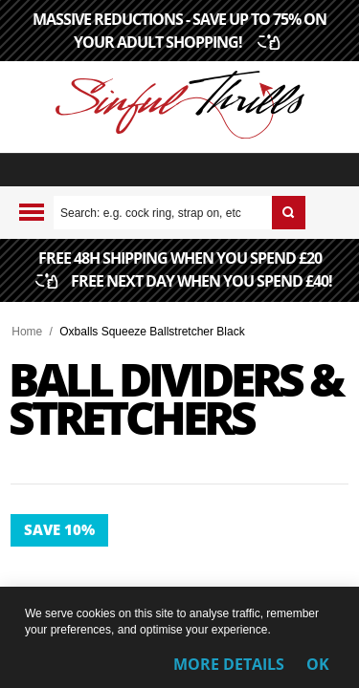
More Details (228, 664)
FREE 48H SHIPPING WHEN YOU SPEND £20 (185, 270)
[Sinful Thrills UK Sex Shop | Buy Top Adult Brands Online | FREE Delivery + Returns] (179, 107)
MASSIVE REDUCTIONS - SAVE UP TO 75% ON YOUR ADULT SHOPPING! (179, 31)
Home (26, 331)
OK (317, 664)
